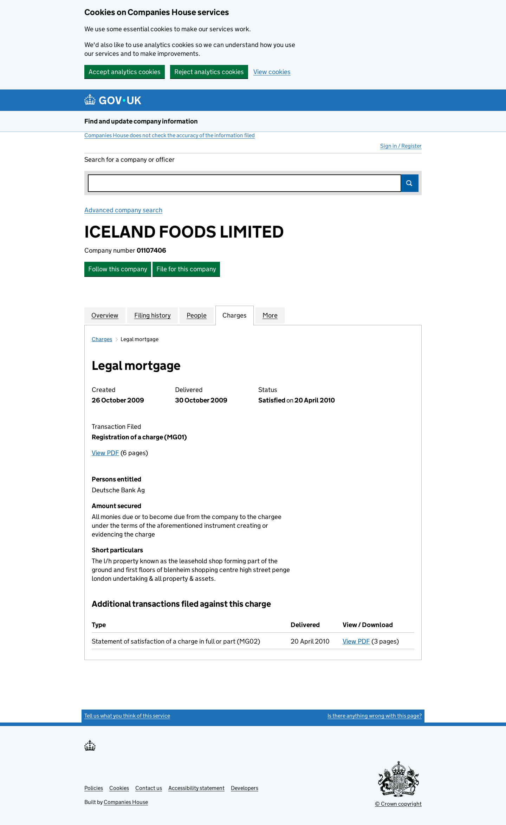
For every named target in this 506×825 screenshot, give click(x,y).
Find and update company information (141, 121)
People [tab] (197, 315)
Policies (93, 788)
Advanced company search (123, 210)
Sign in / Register (401, 145)
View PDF (105, 453)
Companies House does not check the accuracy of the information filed (169, 135)
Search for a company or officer (129, 159)
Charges (102, 339)
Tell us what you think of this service (127, 715)
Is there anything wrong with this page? (374, 715)
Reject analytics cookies (209, 72)
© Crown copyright (398, 803)
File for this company (186, 269)
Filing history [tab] (152, 315)
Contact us (148, 788)
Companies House (126, 802)
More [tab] (270, 315)
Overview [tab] (104, 315)
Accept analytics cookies (125, 72)
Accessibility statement (196, 788)
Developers (244, 788)
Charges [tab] (234, 315)
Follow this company (117, 269)
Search (410, 183)
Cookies (119, 788)
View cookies (272, 71)
